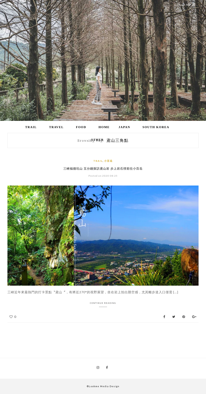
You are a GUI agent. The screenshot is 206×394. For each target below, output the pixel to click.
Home (104, 127)
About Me (186, 4)
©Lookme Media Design (103, 386)
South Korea (155, 127)
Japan (124, 127)
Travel (56, 127)
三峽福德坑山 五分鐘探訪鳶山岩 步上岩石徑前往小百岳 (103, 168)
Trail (31, 127)
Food (81, 127)
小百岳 (108, 160)
